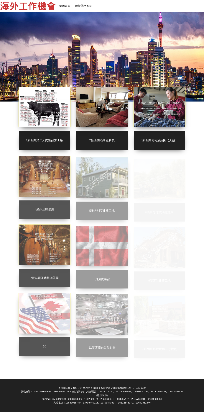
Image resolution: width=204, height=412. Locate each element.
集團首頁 (64, 5)
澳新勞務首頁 (83, 5)
